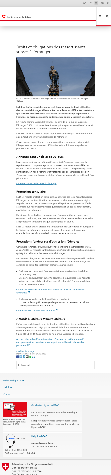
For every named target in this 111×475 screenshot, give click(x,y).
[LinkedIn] (24, 345)
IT (91, 3)
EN (102, 3)
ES (108, 3)
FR (96, 3)
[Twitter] (21, 345)
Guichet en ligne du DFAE (45, 394)
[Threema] (27, 345)
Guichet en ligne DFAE (13, 369)
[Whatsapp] (30, 345)
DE (84, 3)
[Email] (33, 345)
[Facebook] (18, 345)
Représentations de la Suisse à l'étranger (36, 172)
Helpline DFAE (39, 425)
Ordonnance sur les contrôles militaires (37, 299)
